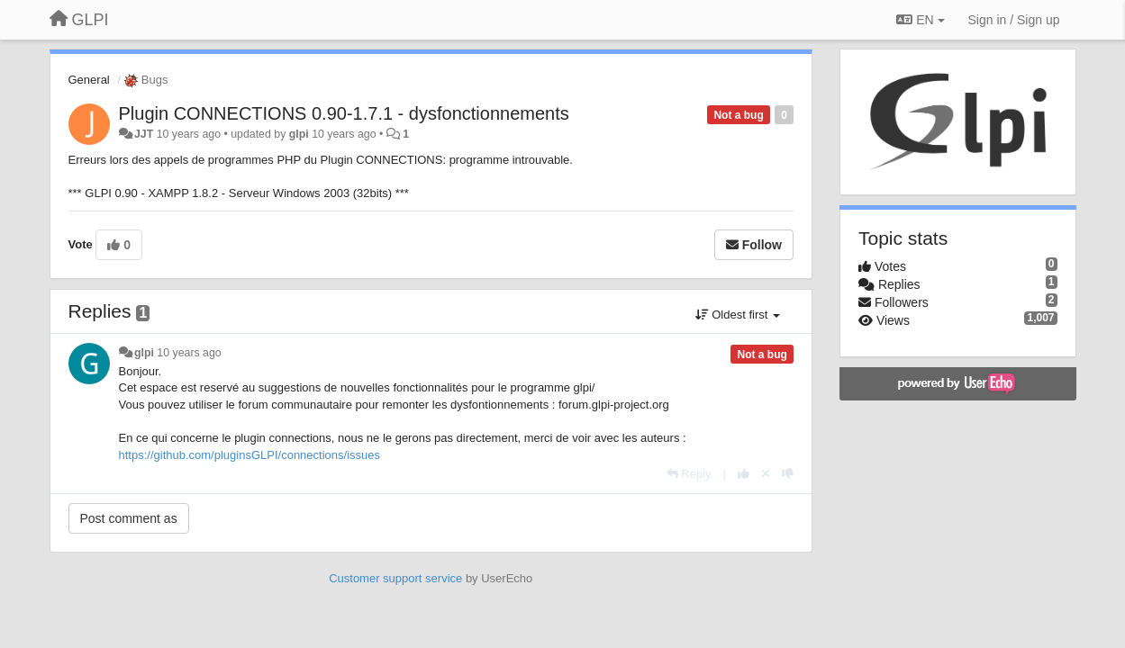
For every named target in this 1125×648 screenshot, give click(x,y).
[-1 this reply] (788, 474)
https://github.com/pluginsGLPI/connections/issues (250, 455)
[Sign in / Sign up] (1014, 19)
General (89, 79)
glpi (299, 134)
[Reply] (689, 474)
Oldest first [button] (737, 314)
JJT (143, 134)
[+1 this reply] (743, 474)
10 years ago (189, 352)
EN (920, 20)
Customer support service (395, 578)
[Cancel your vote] (765, 474)
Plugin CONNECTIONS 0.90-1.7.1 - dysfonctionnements (344, 113)
